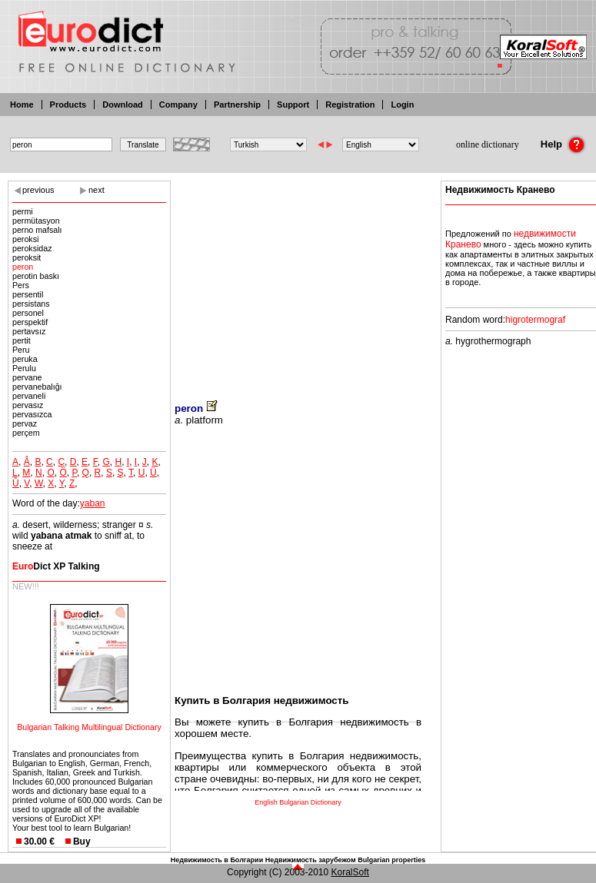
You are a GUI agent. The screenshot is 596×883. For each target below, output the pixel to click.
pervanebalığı (37, 386)
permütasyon (36, 220)
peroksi (25, 239)
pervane (27, 377)
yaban (92, 503)
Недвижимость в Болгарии (217, 860)
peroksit (26, 257)
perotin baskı (35, 276)
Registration (350, 104)
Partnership (237, 104)
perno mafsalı (37, 229)
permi (22, 211)
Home (22, 104)
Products (68, 104)
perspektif (30, 322)
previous (38, 189)
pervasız (27, 405)
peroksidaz (32, 248)
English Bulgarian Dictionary (298, 802)
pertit (21, 340)
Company (178, 104)
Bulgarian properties (391, 860)
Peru (21, 349)
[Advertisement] (298, 280)
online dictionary (487, 144)
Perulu (24, 368)
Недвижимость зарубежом (310, 860)
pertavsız (28, 331)
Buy (82, 841)
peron (22, 266)
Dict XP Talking (56, 566)
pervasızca (32, 414)
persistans (31, 303)
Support (293, 104)
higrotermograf (535, 319)
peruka (25, 358)
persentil (27, 294)
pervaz (24, 423)
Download (122, 104)
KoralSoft (350, 872)
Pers (20, 285)
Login (402, 104)
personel (28, 312)
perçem (26, 432)
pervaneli (28, 395)
